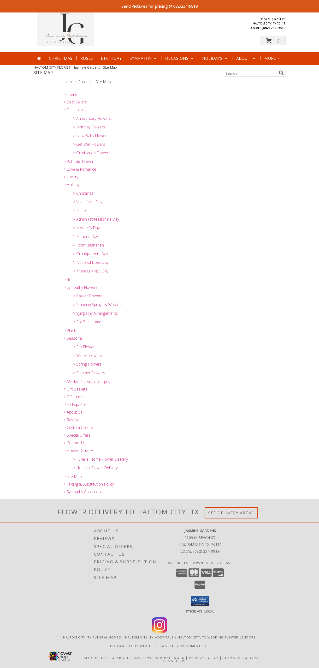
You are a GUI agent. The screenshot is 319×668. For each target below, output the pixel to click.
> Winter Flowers (87, 355)
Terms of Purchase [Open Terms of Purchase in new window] (242, 657)
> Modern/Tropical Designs (87, 381)
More (273, 58)
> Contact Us (75, 442)
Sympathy (143, 58)
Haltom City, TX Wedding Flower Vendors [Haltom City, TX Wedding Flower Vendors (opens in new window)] (217, 637)
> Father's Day (85, 236)
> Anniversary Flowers (92, 118)
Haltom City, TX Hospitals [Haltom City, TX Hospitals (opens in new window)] (149, 637)
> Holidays (72, 184)
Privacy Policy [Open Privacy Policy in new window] (204, 657)
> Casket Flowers (87, 296)
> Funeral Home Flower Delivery (100, 459)
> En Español (75, 404)
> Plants (70, 330)
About (246, 58)
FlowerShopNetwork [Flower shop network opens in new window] (163, 657)
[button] (272, 40)
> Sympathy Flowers (81, 287)
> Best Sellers (75, 102)
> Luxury (71, 177)
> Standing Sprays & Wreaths (98, 304)
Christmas (60, 58)
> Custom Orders (78, 427)
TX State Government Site (184, 645)
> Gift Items (73, 396)
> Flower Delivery (78, 450)
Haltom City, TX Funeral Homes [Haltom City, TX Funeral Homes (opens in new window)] (92, 637)
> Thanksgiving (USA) (90, 271)
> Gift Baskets (75, 389)
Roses (86, 58)
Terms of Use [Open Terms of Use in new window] (174, 660)
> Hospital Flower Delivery (95, 467)
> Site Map (73, 476)
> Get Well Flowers (89, 144)
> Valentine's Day (87, 202)
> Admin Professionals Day (96, 219)
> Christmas (83, 193)
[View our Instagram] (159, 631)
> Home (70, 94)
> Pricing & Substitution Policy (89, 484)
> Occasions (74, 109)
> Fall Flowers (85, 346)
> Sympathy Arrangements (95, 313)
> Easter (80, 210)
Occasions (179, 58)
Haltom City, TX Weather (133, 645)
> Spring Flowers (87, 364)
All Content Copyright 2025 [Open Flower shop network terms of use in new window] (112, 657)
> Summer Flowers (89, 372)
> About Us (73, 412)
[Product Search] (251, 73)
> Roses (70, 279)
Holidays (215, 58)
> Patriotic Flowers (79, 161)
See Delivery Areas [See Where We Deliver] (231, 513)
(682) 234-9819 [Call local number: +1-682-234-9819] (273, 27)
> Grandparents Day (90, 253)
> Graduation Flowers (91, 153)
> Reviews (72, 419)
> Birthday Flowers (89, 127)
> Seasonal (73, 338)
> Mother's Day (86, 227)
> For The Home (87, 322)
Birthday (111, 58)
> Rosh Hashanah (88, 245)
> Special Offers (77, 435)
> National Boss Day (90, 262)
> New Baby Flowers (91, 135)
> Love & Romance (80, 169)
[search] (281, 73)
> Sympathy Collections (83, 491)
